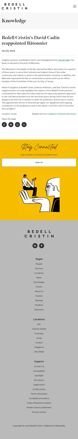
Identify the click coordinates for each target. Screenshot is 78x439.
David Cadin (64, 60)
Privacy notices (39, 412)
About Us (39, 291)
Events (39, 286)
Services (39, 268)
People (39, 264)
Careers (39, 296)
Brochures (39, 380)
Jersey (14, 114)
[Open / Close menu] (74, 6)
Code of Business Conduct (39, 403)
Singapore (39, 347)
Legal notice (39, 384)
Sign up (39, 162)
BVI (39, 324)
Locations (39, 273)
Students (39, 305)
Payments (39, 309)
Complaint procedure (39, 398)
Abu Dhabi (39, 351)
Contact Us (39, 366)
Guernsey (39, 333)
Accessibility (39, 371)
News (39, 277)
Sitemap (39, 300)
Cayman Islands (39, 329)
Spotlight (39, 375)
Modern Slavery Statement (39, 407)
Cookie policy (39, 389)
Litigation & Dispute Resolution (62, 114)
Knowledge (39, 282)
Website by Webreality (54, 425)
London (39, 342)
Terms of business (39, 393)
